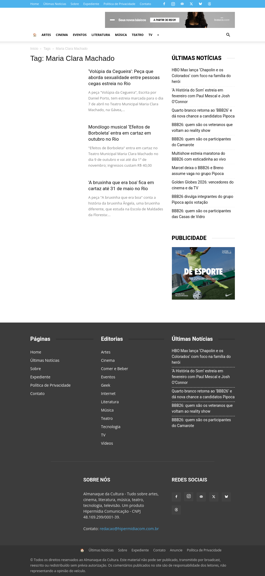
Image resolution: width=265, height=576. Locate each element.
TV (151, 35)
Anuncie (176, 550)
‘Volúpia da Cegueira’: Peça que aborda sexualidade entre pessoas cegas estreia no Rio (124, 77)
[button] (228, 35)
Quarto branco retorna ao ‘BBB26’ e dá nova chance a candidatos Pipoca (203, 113)
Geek (105, 385)
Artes (46, 35)
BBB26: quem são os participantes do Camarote (201, 142)
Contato (145, 4)
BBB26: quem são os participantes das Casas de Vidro (201, 214)
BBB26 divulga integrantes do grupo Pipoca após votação (202, 199)
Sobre (74, 4)
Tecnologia (110, 426)
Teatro (138, 35)
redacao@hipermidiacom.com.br (129, 528)
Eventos (80, 35)
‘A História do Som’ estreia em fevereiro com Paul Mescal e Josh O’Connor (201, 96)
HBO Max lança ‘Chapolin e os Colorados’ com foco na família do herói (201, 76)
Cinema (62, 35)
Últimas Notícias (54, 4)
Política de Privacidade (119, 4)
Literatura (100, 35)
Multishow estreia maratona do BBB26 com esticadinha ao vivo (199, 156)
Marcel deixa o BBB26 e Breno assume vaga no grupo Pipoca (198, 171)
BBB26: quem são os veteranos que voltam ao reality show (202, 127)
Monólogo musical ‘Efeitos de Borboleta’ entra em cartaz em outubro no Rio (119, 133)
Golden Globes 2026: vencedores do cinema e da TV (203, 185)
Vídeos (107, 443)
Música (121, 35)
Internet (108, 393)
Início (34, 49)
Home (34, 4)
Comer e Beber (114, 368)
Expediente (91, 4)
